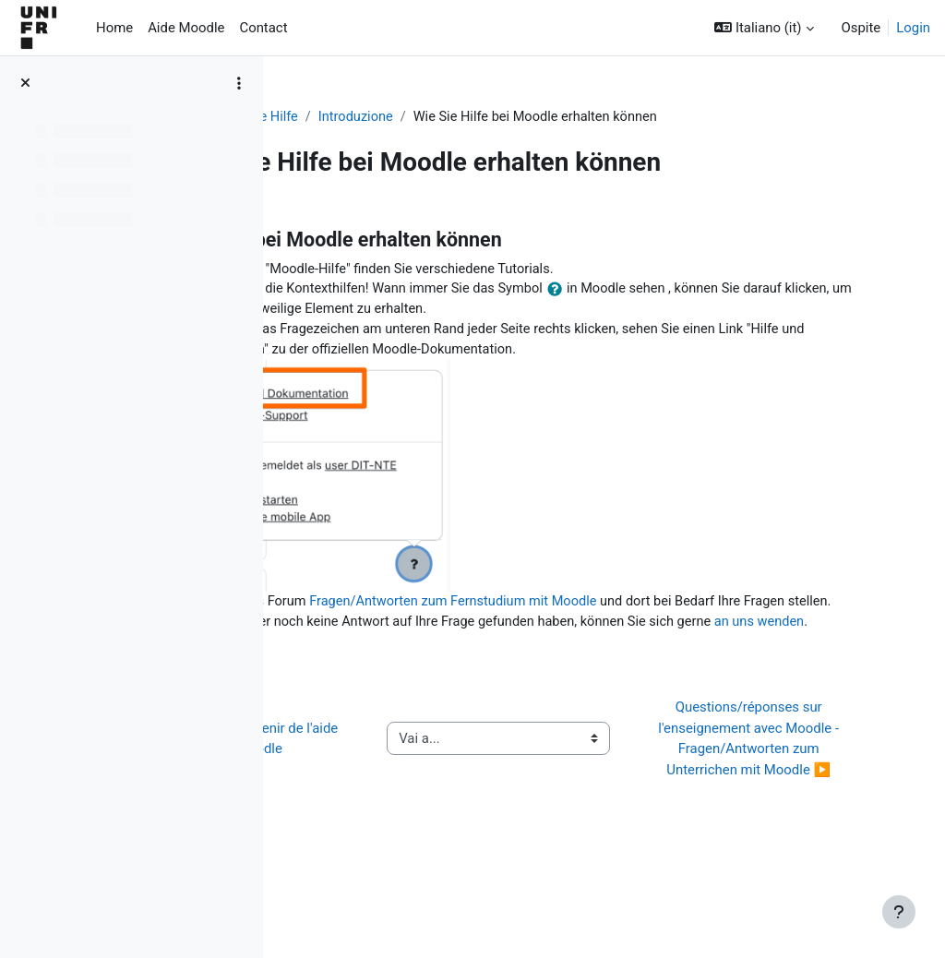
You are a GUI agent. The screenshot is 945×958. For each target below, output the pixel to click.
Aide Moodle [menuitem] (186, 27)
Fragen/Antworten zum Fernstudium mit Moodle (622, 604)
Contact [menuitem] (263, 27)
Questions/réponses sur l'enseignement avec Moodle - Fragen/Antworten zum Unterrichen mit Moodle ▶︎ (794, 804)
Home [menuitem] (114, 27)
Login (913, 27)
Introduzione (522, 117)
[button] (763, 28)
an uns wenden (420, 666)
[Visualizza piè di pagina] (898, 911)
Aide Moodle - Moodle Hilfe (381, 117)
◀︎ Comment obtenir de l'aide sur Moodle (388, 803)
